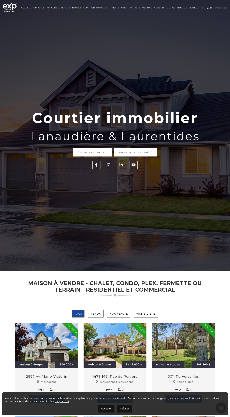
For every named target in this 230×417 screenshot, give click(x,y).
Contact (194, 7)
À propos (39, 7)
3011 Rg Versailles (183, 377)
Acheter (159, 7)
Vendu (95, 313)
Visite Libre (146, 313)
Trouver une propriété (136, 152)
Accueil (26, 7)
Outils (171, 7)
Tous (78, 313)
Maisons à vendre (58, 7)
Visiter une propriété (126, 7)
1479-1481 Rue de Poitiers (115, 377)
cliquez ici (62, 401)
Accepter (106, 408)
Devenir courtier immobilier (90, 7)
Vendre (147, 7)
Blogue (182, 7)
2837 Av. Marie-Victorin (46, 377)
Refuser (124, 408)
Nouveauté (118, 313)
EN (203, 7)
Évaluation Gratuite (92, 152)
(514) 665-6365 (216, 7)
